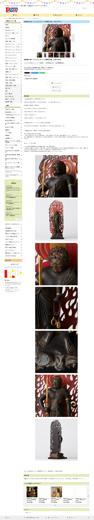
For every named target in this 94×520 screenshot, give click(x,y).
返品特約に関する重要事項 (30, 78)
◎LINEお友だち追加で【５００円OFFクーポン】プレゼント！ (38, 69)
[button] (57, 15)
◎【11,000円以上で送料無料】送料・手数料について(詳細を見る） (39, 67)
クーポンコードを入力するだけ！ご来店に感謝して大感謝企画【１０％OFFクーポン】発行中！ (26, 5)
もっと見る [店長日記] (18, 219)
